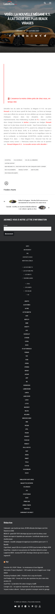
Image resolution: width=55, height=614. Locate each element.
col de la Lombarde (31, 160)
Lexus (26, 400)
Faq (27, 253)
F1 (38, 119)
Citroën (26, 337)
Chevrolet (27, 334)
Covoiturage (27, 494)
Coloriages (26, 487)
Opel (26, 429)
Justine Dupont (10, 163)
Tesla (26, 462)
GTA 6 (28, 283)
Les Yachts (28, 274)
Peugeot (26, 436)
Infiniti (27, 370)
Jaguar (27, 374)
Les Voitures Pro (28, 271)
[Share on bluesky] (36, 36)
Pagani (27, 433)
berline (26, 122)
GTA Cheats (28, 287)
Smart (27, 458)
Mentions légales (27, 261)
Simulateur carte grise (27, 479)
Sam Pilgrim (34, 169)
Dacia (26, 345)
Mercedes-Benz (26, 418)
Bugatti (27, 327)
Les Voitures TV (28, 267)
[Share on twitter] (14, 36)
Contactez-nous (27, 257)
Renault (6, 111)
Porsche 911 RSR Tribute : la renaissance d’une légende (23, 567)
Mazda (27, 411)
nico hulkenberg (10, 169)
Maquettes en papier (27, 483)
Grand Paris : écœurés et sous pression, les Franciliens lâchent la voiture (25, 550)
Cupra (27, 341)
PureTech (27, 509)
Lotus (27, 403)
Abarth (27, 301)
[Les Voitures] (10, 3)
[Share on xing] (40, 36)
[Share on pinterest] (23, 36)
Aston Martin (27, 312)
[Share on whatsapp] (32, 36)
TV (7, 562)
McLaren (26, 414)
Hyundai (27, 367)
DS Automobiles (27, 348)
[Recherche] (44, 3)
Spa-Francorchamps (11, 173)
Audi (27, 316)
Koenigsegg (26, 385)
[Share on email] (45, 36)
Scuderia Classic (28, 278)
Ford (26, 359)
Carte (27, 246)
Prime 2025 (27, 501)
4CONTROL (8, 160)
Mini (27, 422)
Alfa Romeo (26, 305)
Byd (27, 330)
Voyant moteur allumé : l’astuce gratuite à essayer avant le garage (26, 589)
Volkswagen (26, 469)
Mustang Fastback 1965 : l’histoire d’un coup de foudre (23, 575)
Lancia (27, 392)
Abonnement (27, 250)
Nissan (27, 425)
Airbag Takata (27, 505)
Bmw (26, 323)
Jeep (26, 378)
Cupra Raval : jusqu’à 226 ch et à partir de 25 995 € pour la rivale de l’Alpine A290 (27, 547)
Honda (27, 363)
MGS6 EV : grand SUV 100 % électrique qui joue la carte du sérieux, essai (25, 534)
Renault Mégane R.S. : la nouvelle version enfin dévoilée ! (27, 144)
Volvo (27, 473)
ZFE (27, 490)
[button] (50, 3)
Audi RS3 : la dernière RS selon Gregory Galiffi (20, 584)
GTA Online (28, 291)
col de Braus (18, 160)
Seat (26, 451)
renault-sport (23, 169)
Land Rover (26, 396)
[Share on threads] (19, 36)
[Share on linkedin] (27, 36)
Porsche (26, 440)
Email (5, 225)
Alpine (27, 308)
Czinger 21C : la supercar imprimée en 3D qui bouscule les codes (26, 586)
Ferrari (27, 352)
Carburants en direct (26, 512)
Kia (27, 381)
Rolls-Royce (27, 447)
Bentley (26, 319)
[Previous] (27, 201)
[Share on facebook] (10, 36)
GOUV (26, 498)
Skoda (27, 455)
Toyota (27, 465)
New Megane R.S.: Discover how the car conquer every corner (25, 166)
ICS (28, 294)
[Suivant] (27, 208)
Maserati (27, 407)
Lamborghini (26, 389)
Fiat (27, 356)
